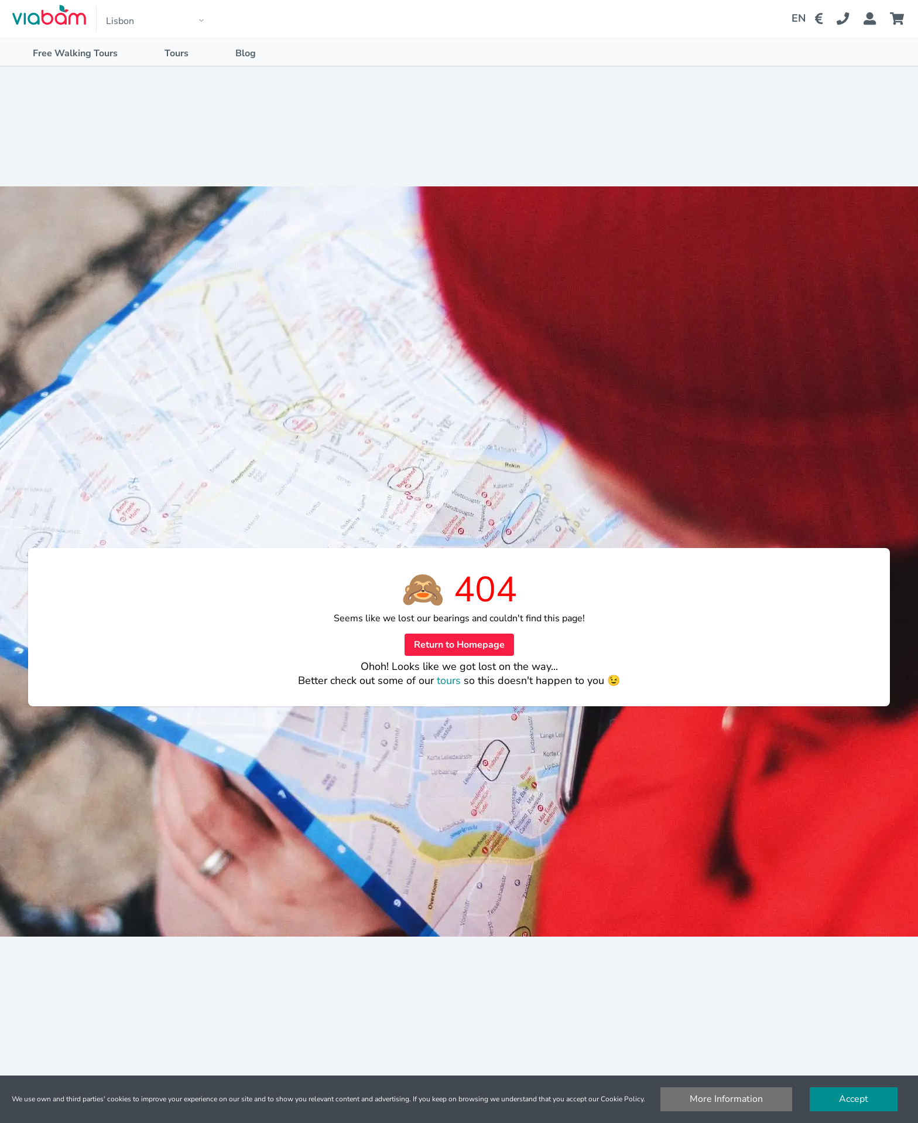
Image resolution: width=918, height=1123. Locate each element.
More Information (726, 1099)
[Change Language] (794, 18)
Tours (177, 53)
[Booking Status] (877, 18)
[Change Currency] (821, 18)
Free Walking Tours (75, 53)
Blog (245, 53)
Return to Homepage (459, 644)
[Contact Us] (850, 18)
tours (450, 680)
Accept (853, 1099)
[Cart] (899, 18)
